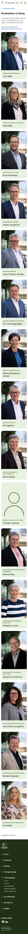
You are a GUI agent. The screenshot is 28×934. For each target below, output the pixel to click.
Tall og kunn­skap (10, 2)
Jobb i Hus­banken (9, 886)
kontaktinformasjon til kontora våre (12, 29)
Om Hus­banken (8, 878)
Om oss (6, 881)
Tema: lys (6, 929)
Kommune (6, 860)
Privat (4, 854)
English (5, 908)
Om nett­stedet (8, 897)
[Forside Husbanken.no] (2, 2)
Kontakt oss (7, 902)
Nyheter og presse (10, 891)
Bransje (5, 866)
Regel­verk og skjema (9, 888)
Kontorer (6, 883)
